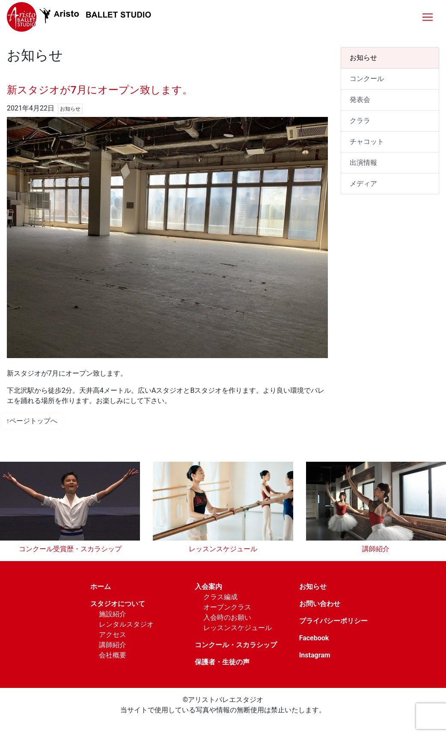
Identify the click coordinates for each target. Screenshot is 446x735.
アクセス (112, 634)
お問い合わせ (319, 604)
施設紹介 (112, 614)
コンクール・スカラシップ (236, 645)
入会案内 (208, 587)
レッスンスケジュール (223, 549)
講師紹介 (376, 549)
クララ (360, 121)
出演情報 (363, 162)
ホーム (100, 587)
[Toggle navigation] (427, 17)
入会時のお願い (227, 617)
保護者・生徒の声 (222, 662)
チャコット (367, 141)
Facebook (314, 638)
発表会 (360, 100)
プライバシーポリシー (333, 621)
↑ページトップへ (31, 421)
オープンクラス (227, 607)
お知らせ (363, 58)
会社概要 (112, 655)
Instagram (314, 655)
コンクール (367, 79)
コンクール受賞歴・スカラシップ (70, 549)
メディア (363, 183)
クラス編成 (220, 597)
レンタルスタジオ (126, 624)
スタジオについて (117, 604)
